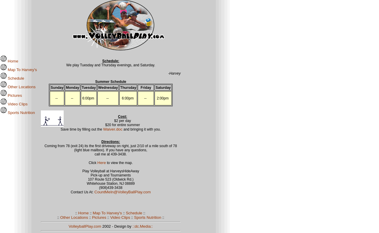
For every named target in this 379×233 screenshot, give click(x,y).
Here (101, 162)
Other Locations (18, 87)
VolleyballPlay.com (85, 226)
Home (9, 61)
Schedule (12, 78)
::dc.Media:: (142, 226)
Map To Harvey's (18, 70)
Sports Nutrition (17, 112)
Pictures (11, 95)
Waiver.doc (112, 129)
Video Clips (14, 104)
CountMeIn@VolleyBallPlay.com (122, 192)
